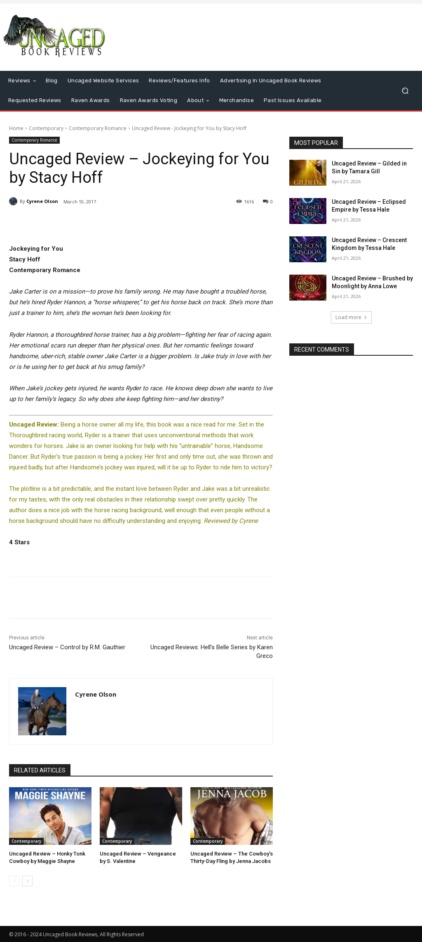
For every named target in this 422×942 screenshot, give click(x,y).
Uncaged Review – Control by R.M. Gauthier (67, 647)
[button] (405, 90)
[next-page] (27, 881)
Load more (351, 317)
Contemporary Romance (98, 128)
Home (16, 128)
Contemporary (46, 128)
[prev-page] (14, 881)
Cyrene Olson (42, 201)
